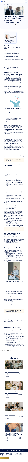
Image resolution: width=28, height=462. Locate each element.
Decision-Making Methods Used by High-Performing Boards (11, 53)
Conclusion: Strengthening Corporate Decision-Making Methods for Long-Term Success (13, 59)
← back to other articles (8, 4)
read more (7, 376)
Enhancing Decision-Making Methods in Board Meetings (11, 56)
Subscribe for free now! (4, 458)
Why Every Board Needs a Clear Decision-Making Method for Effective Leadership (13, 48)
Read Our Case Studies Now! (13, 160)
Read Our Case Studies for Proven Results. (13, 311)
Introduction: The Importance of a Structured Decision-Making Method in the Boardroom (14, 50)
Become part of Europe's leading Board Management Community (16, 450)
